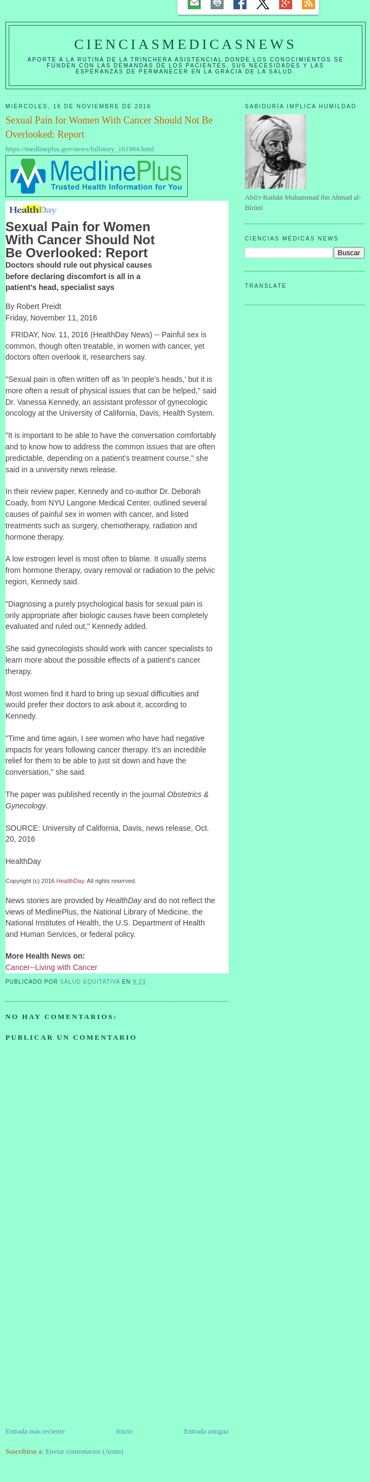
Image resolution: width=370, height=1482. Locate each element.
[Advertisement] (87, 1350)
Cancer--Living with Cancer (51, 967)
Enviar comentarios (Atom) (85, 1451)
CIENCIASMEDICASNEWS (185, 44)
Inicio (124, 1431)
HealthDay (70, 881)
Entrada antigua (206, 1431)
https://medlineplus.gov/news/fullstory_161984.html (79, 149)
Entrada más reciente (35, 1431)
